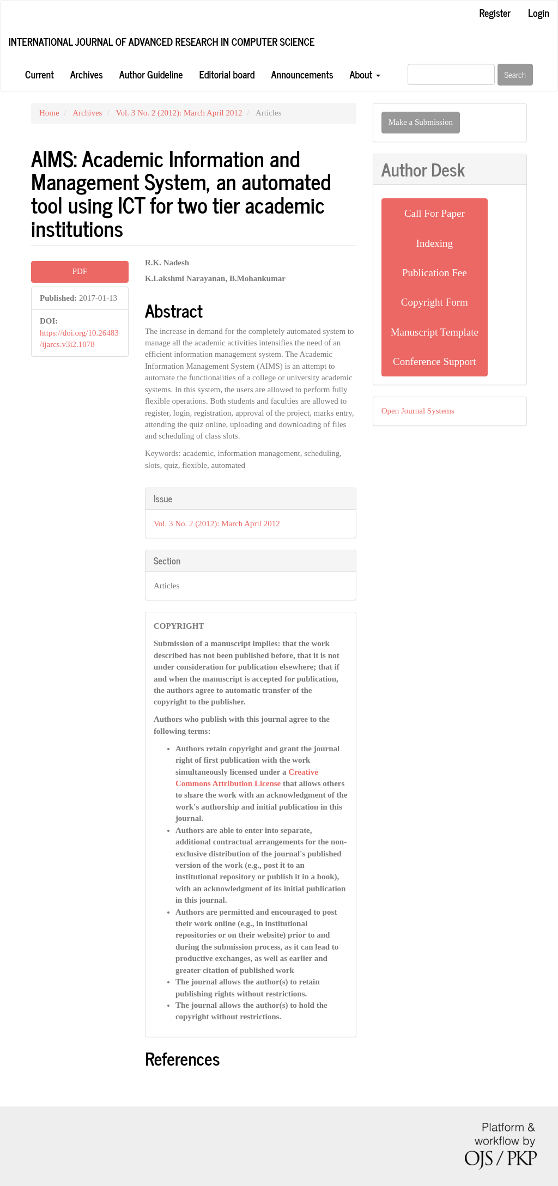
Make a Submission (421, 122)
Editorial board (226, 74)
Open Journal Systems (417, 410)
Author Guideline (151, 74)
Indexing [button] (434, 243)
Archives (86, 74)
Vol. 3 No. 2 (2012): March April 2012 (179, 112)
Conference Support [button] (434, 361)
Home (49, 112)
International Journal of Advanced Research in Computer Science (161, 41)
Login (538, 12)
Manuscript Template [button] (434, 332)
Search (515, 74)
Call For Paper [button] (434, 213)
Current (39, 74)
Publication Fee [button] (434, 272)
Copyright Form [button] (434, 302)
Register (495, 12)
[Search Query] (451, 74)
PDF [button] (80, 271)
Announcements (302, 74)
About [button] (364, 74)
